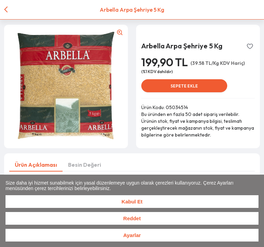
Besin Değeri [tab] (84, 164)
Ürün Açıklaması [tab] (36, 164)
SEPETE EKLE (184, 86)
